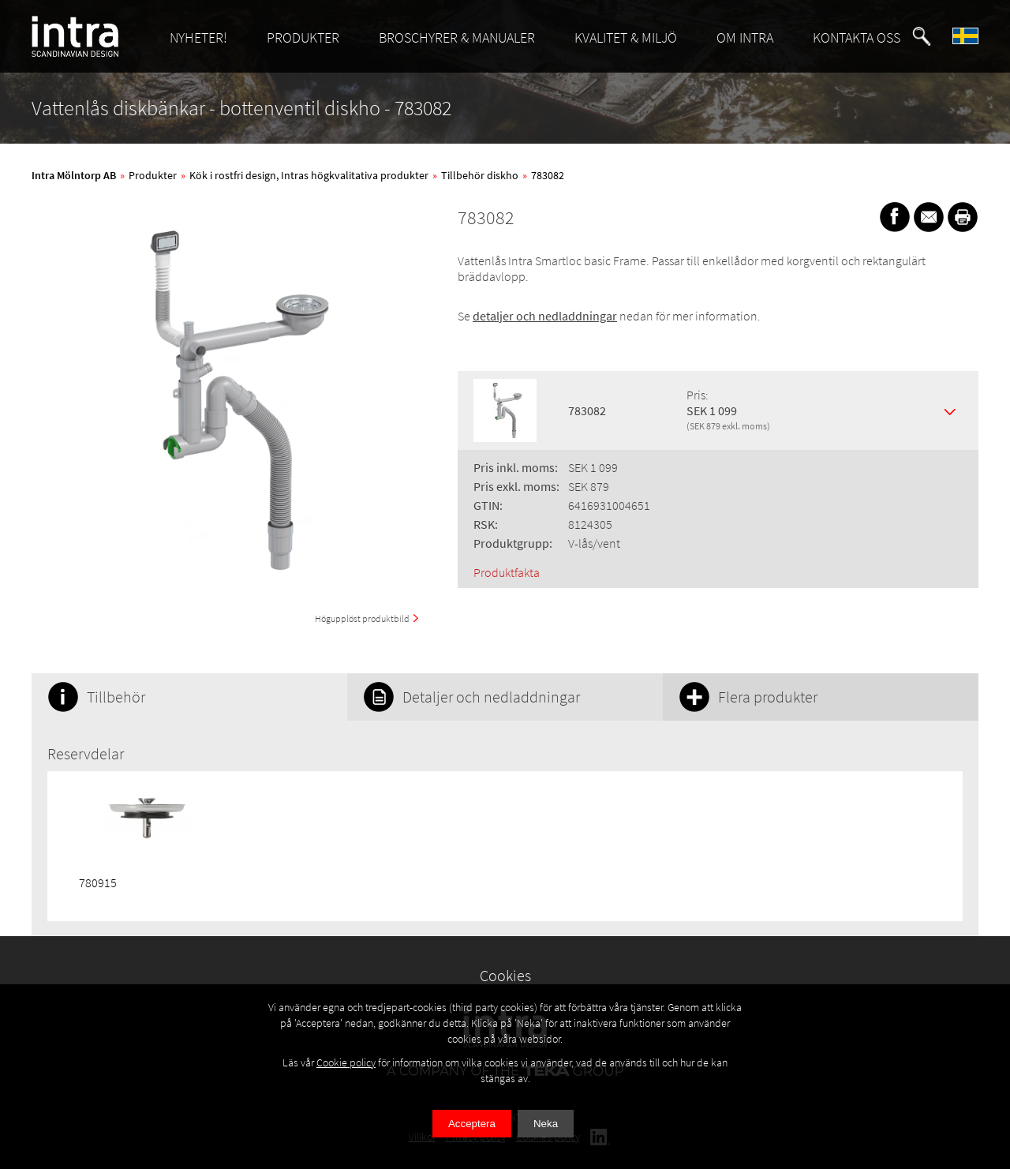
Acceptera (472, 1124)
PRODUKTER (303, 37)
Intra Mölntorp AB (74, 175)
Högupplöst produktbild (362, 618)
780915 (98, 882)
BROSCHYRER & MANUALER (457, 37)
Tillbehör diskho (479, 175)
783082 (547, 175)
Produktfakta (506, 572)
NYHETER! (198, 37)
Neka (545, 1124)
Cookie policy (346, 1062)
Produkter (153, 175)
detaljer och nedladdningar (545, 316)
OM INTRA (744, 37)
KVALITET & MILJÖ (625, 37)
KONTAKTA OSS (856, 37)
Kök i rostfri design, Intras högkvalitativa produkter (308, 175)
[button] (921, 36)
